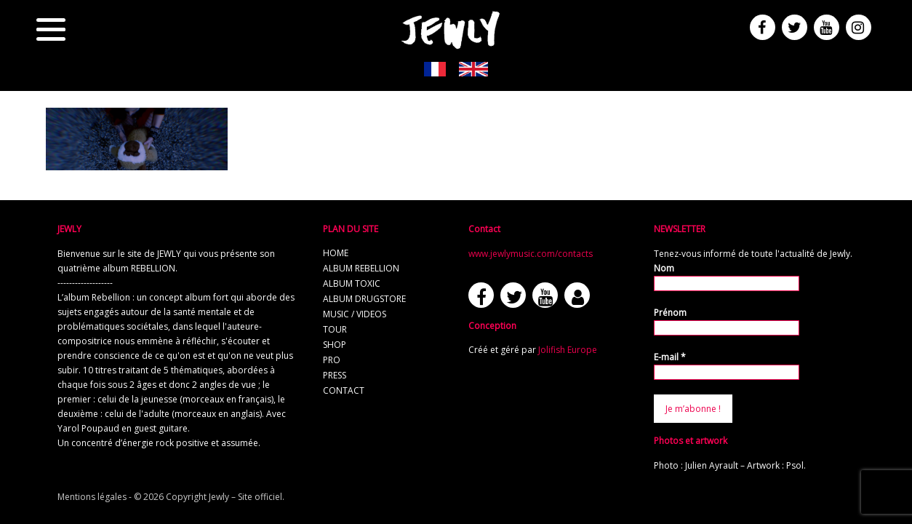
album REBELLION (361, 268)
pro (331, 360)
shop (334, 344)
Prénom (670, 312)
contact (343, 390)
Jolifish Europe (567, 350)
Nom (664, 268)
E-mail (670, 357)
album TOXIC (351, 283)
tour (335, 329)
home (335, 253)
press (334, 375)
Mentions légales (92, 497)
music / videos (354, 314)
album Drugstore (364, 299)
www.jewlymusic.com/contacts (530, 253)
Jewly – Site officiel (245, 497)
